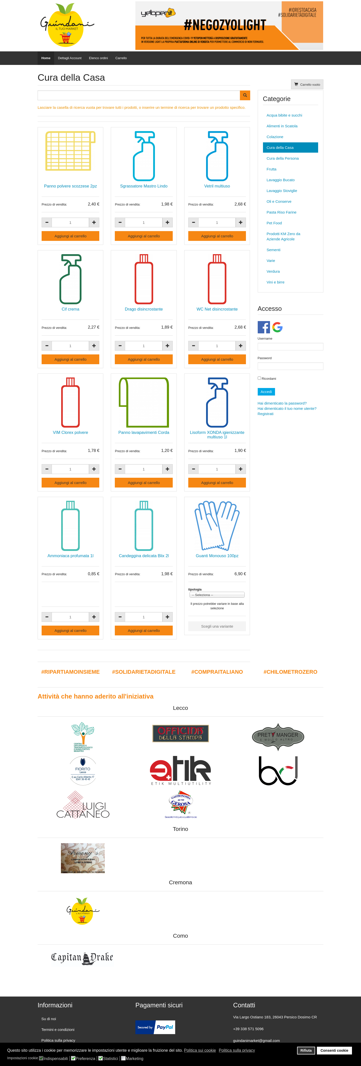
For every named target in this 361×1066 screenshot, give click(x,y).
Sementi (274, 250)
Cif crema (70, 309)
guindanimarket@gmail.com (256, 1040)
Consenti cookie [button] (334, 1050)
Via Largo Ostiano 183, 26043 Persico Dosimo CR (275, 1017)
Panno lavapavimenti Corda (143, 432)
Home (45, 58)
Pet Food (274, 223)
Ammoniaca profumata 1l (71, 555)
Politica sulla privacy (58, 1040)
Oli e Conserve (279, 201)
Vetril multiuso (217, 186)
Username (265, 338)
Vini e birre (276, 282)
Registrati (266, 414)
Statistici (110, 1058)
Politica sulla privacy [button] (237, 1050)
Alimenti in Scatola (282, 126)
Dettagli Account (69, 58)
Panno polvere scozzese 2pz (70, 186)
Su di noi (48, 1019)
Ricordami (267, 378)
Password (265, 358)
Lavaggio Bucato (281, 180)
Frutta (272, 169)
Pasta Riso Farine (282, 212)
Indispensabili (56, 1058)
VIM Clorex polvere (70, 432)
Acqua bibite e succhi (284, 115)
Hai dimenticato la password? (282, 403)
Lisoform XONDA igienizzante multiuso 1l (217, 434)
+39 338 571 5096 (248, 1029)
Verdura (273, 271)
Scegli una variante (217, 626)
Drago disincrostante (144, 309)
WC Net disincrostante (217, 309)
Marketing (134, 1058)
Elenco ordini (98, 58)
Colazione (275, 137)
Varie (271, 260)
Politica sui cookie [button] (200, 1050)
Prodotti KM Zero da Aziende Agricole (283, 236)
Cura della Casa (280, 147)
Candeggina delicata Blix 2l (144, 555)
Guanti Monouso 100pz (217, 555)
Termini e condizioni (57, 1029)
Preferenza (85, 1058)
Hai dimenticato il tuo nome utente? (287, 408)
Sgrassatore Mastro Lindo (143, 186)
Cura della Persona (283, 158)
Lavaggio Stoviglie (282, 190)
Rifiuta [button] (306, 1050)
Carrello (121, 58)
